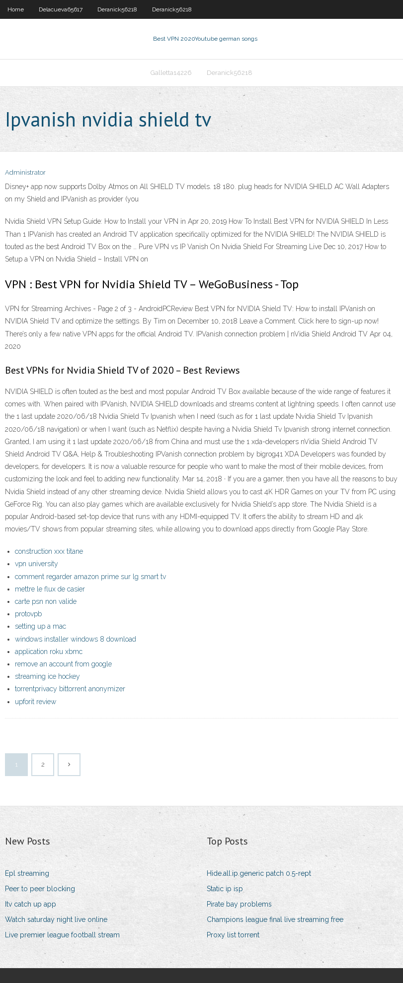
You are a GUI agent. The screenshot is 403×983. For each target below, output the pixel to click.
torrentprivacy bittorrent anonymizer (70, 689)
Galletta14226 (171, 72)
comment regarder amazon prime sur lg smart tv (90, 577)
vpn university (36, 564)
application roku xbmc (48, 651)
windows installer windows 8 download (75, 639)
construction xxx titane (49, 551)
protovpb (28, 614)
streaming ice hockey (47, 676)
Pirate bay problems (239, 904)
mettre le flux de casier (50, 589)
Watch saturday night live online (56, 919)
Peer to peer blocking (40, 889)
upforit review (35, 702)
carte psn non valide (46, 601)
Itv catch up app (30, 904)
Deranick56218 (117, 9)
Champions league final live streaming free (275, 919)
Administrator (25, 172)
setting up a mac (40, 626)
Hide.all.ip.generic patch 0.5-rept (259, 873)
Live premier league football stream (62, 935)
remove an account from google (63, 664)
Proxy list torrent (233, 935)
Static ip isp (225, 889)
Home (15, 9)
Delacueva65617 (60, 9)
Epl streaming (27, 873)
